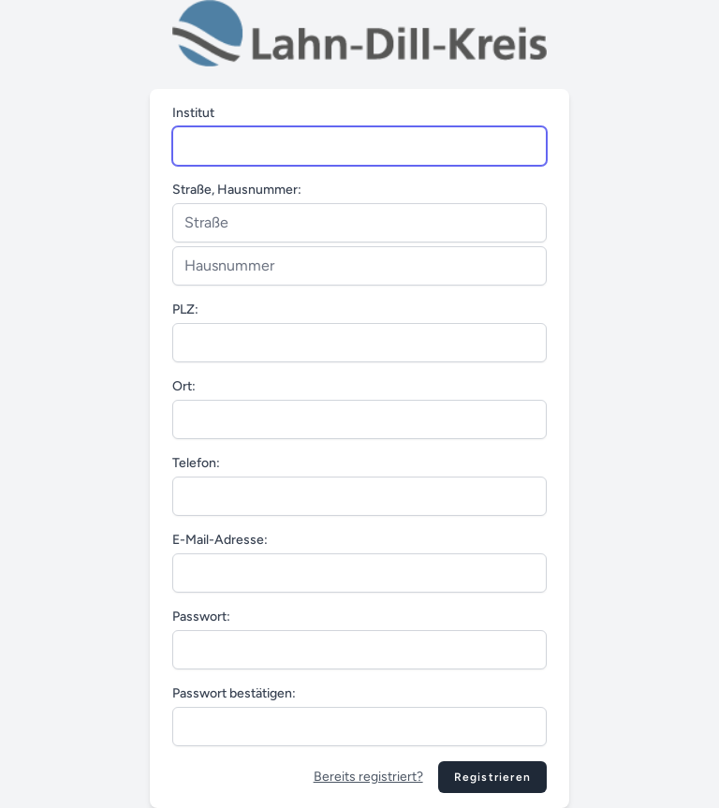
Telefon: (196, 463)
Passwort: (201, 616)
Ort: (184, 386)
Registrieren (492, 777)
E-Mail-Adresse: (220, 540)
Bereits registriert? (368, 777)
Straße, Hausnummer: (236, 190)
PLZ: (185, 309)
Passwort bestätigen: (234, 693)
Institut (193, 113)
